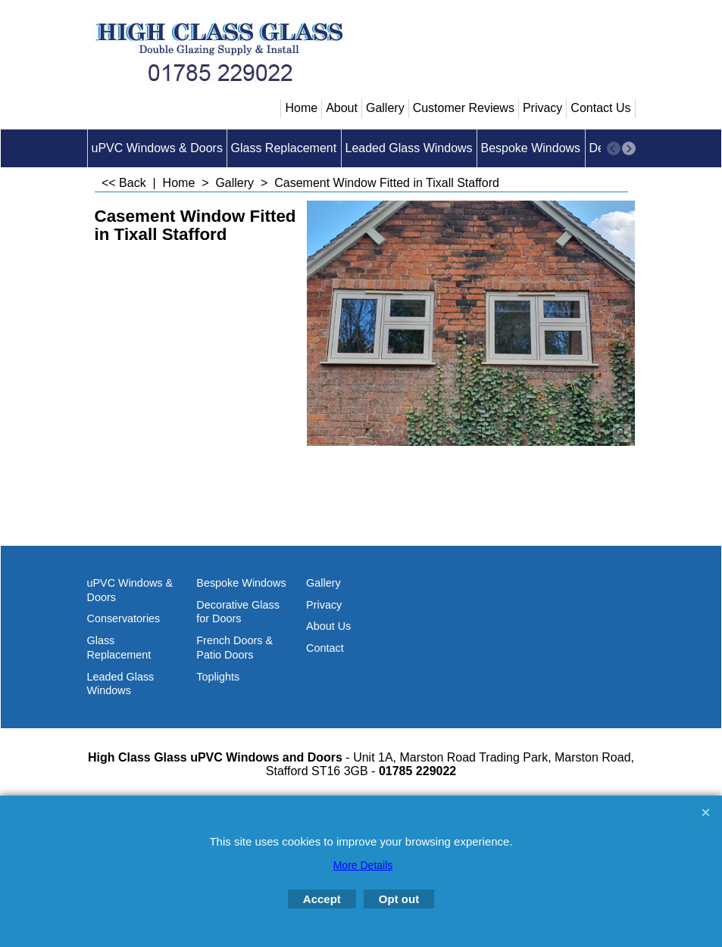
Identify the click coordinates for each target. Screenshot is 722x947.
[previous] (613, 148)
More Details (363, 865)
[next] (629, 148)
